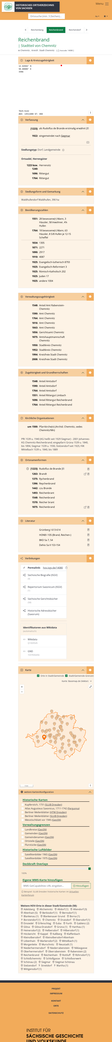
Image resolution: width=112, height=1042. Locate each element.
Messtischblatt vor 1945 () (43, 819)
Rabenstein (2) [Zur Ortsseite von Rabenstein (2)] (78, 951)
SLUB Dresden (53, 804)
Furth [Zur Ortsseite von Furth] (69, 923)
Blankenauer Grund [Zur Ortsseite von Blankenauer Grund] (54, 916)
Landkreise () (36, 829)
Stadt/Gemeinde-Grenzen (81, 675)
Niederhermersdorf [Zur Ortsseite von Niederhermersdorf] (34, 948)
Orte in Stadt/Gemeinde (52, 675)
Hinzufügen (81, 885)
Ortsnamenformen (33, 460)
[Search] (46, 16)
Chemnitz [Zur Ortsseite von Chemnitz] (50, 919)
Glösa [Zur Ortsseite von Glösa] (27, 926)
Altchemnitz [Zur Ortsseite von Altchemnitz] (46, 909)
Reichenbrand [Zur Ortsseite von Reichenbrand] (31, 955)
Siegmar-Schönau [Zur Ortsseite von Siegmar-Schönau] (65, 962)
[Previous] (25, 30)
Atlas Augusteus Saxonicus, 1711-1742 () (52, 808)
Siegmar (65, 135)
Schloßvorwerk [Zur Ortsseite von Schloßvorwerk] (73, 958)
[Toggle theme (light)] (106, 16)
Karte (26, 670)
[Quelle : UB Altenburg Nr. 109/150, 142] (88, 469)
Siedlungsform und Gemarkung (40, 191)
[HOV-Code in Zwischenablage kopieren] (58, 51)
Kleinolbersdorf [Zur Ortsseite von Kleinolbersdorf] (32, 937)
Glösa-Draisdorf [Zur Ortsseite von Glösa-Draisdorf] (43, 926)
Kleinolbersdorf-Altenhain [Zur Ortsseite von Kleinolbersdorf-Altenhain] (60, 937)
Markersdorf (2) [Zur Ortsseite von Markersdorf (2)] (48, 941)
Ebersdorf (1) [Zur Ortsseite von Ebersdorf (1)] (83, 919)
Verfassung (29, 119)
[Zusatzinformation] (87, 129)
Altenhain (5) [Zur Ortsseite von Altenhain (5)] (31, 912)
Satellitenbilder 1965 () (41, 854)
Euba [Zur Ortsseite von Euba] (58, 923)
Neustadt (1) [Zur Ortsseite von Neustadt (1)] (66, 944)
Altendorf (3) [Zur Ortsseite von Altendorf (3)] (80, 909)
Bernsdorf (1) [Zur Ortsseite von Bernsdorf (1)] (69, 912)
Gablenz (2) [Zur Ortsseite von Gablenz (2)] (83, 923)
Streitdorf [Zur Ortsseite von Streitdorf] (46, 965)
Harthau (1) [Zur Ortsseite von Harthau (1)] (78, 926)
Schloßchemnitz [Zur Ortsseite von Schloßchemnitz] (32, 958)
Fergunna (73, 808)
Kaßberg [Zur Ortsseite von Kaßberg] (57, 933)
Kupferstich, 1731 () (43, 804)
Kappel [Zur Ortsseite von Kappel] (44, 933)
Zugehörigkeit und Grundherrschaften (44, 372)
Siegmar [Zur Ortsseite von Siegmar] (45, 962)
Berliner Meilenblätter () (46, 812)
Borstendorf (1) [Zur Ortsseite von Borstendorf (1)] (32, 919)
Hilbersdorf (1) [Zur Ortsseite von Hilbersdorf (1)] (71, 930)
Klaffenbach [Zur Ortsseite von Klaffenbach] (73, 933)
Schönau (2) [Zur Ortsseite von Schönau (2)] (30, 962)
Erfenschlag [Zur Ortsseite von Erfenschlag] (44, 923)
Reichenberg (37, 29)
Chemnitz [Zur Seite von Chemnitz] (49, 46)
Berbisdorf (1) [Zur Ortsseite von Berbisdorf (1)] (49, 912)
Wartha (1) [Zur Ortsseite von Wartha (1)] (62, 965)
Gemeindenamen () (39, 837)
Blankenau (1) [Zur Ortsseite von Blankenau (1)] (31, 916)
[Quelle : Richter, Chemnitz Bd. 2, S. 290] (88, 474)
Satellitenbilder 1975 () (41, 858)
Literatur (28, 520)
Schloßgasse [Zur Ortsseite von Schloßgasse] (53, 958)
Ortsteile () (34, 841)
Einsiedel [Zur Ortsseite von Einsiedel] (28, 923)
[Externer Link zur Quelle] (85, 474)
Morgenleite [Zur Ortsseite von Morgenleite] (30, 944)
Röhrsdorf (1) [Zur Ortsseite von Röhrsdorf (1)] (82, 955)
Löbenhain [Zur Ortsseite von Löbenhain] (29, 941)
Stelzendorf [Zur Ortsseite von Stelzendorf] (30, 965)
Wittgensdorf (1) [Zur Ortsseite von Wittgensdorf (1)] (33, 969)
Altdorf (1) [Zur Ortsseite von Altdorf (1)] (62, 909)
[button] (88, 469)
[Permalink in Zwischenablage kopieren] (66, 567)
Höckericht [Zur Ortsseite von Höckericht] (30, 933)
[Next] (86, 30)
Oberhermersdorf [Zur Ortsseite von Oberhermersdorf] (33, 951)
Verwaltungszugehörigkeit (37, 296)
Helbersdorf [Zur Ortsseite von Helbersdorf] (51, 930)
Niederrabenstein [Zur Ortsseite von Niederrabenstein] (60, 948)
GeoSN (56, 819)
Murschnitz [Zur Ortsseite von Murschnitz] (48, 944)
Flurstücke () (35, 844)
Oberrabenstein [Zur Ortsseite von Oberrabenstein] (57, 951)
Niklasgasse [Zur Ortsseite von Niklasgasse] (80, 948)
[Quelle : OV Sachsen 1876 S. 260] (88, 507)
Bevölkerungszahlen (34, 210)
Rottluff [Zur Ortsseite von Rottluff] (66, 955)
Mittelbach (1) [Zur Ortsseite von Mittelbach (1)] (69, 941)
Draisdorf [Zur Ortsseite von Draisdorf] (65, 919)
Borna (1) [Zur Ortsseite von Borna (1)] (75, 916)
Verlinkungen (30, 558)
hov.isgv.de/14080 (53, 567)
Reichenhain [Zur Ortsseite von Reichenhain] (51, 955)
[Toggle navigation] (102, 4)
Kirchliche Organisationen (37, 418)
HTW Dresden (58, 812)
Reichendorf (75, 29)
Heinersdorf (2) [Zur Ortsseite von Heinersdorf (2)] (32, 930)
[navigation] (56, 30)
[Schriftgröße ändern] (97, 16)
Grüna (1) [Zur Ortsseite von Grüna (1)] (62, 926)
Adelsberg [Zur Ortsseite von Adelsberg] (29, 909)
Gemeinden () (36, 833)
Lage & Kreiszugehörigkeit (37, 60)
